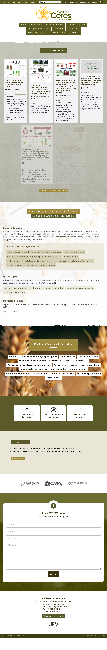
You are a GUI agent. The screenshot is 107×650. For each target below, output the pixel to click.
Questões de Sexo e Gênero (33, 369)
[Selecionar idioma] (50, 2)
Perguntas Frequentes (38, 33)
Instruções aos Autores (38, 29)
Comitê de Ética (58, 369)
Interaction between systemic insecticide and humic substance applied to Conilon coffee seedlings (91, 81)
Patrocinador (53, 378)
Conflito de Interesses (77, 361)
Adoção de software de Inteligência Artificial (77, 365)
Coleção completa (88, 2)
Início (23, 25)
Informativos (73, 29)
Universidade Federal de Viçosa (19, 2)
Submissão (58, 29)
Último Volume (70, 2)
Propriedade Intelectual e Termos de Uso (26, 373)
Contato (75, 33)
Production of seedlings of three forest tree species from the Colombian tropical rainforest (40, 89)
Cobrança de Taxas (88, 356)
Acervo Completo (60, 33)
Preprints (14, 356)
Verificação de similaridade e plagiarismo (29, 365)
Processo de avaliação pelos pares (39, 356)
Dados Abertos (67, 356)
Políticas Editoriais (54, 25)
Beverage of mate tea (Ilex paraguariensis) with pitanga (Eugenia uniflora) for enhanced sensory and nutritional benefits (66, 86)
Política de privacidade (89, 373)
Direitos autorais (78, 369)
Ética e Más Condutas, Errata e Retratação (41, 361)
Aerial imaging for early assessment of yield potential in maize (14, 83)
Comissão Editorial (76, 25)
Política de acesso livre (62, 373)
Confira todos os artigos (53, 190)
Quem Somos (35, 25)
